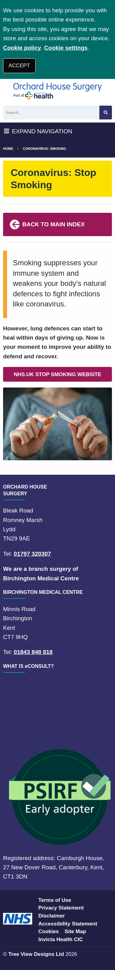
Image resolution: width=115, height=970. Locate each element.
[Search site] (105, 112)
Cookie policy (22, 48)
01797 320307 (32, 554)
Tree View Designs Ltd (36, 954)
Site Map (75, 931)
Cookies (48, 931)
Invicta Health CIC (60, 939)
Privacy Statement (61, 908)
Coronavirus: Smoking (44, 148)
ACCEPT (19, 65)
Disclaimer (51, 916)
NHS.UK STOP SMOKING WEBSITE (57, 374)
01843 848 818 (33, 652)
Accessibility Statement (67, 924)
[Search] (51, 112)
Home (8, 148)
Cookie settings (65, 48)
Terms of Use (54, 900)
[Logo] (57, 90)
